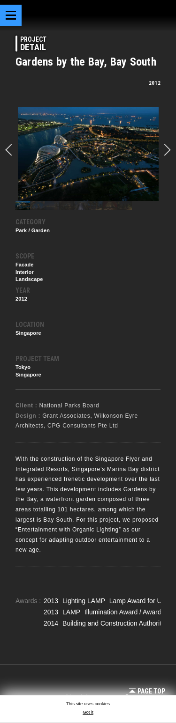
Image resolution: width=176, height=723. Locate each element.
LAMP (72, 612)
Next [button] (165, 150)
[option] (88, 154)
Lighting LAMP (84, 601)
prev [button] (11, 150)
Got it (88, 712)
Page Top (147, 691)
